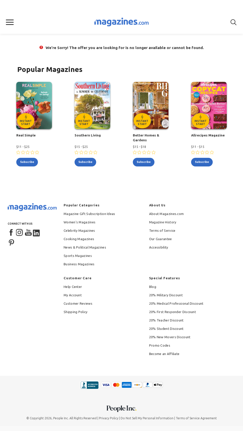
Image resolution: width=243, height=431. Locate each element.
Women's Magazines (79, 222)
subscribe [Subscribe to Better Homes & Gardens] (144, 161)
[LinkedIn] (36, 233)
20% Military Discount (166, 295)
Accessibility (158, 247)
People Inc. (61, 418)
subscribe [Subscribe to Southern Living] (85, 161)
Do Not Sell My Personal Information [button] (147, 418)
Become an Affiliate (164, 354)
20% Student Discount (166, 328)
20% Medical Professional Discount (176, 303)
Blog (152, 286)
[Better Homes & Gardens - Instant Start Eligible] (150, 105)
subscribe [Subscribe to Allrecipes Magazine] (202, 161)
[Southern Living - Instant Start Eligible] (92, 105)
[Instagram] (20, 233)
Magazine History (162, 222)
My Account (73, 295)
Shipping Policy (76, 312)
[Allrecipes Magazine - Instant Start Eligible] (209, 105)
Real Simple (26, 135)
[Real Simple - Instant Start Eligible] (34, 105)
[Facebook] (11, 233)
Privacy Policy (108, 418)
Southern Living (88, 135)
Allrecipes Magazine (208, 135)
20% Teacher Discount (166, 320)
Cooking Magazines (79, 239)
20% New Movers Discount (170, 337)
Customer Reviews (78, 303)
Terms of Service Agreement (196, 418)
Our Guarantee (160, 239)
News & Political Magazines (85, 247)
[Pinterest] (11, 242)
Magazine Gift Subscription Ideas (89, 214)
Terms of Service (162, 230)
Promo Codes (159, 345)
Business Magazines (79, 264)
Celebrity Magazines (79, 230)
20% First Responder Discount (172, 312)
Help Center (73, 286)
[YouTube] (28, 233)
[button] (10, 22)
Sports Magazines (78, 255)
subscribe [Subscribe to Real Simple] (27, 161)
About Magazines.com (166, 214)
